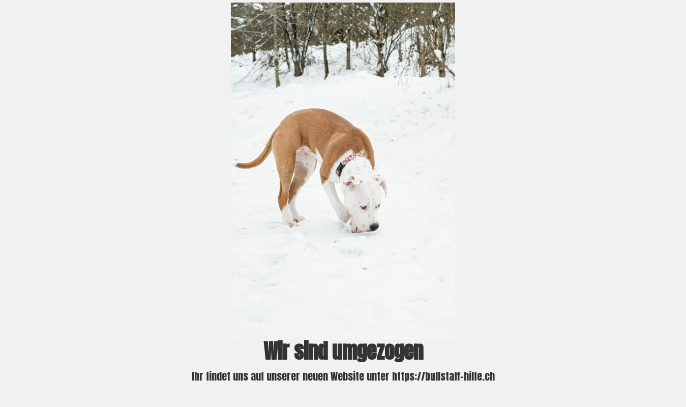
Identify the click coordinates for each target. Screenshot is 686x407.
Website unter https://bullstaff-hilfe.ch (413, 376)
